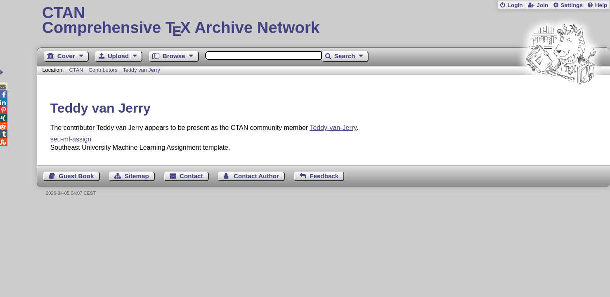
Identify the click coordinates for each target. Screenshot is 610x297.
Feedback (324, 175)
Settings (571, 5)
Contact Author (256, 175)
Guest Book (76, 175)
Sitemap (137, 175)
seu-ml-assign (71, 139)
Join (542, 5)
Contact (191, 175)
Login (515, 5)
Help (601, 5)
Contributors (103, 70)
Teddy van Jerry (141, 70)
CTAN (76, 70)
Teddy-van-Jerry (333, 127)
